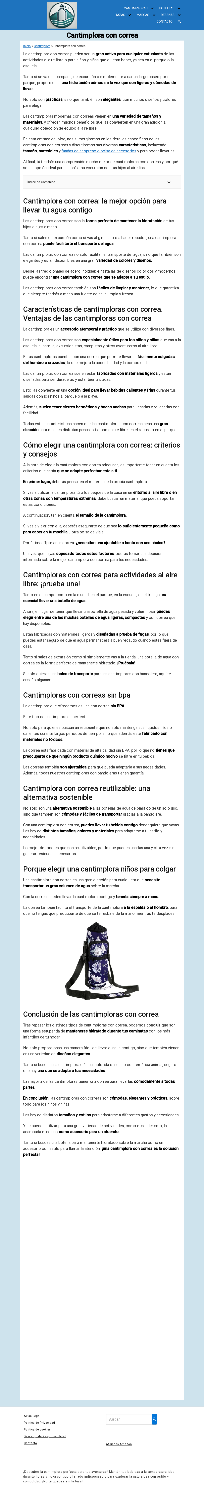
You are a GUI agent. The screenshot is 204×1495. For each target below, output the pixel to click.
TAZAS (120, 15)
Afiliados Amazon (119, 1444)
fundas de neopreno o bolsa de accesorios (99, 151)
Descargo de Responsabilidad (45, 1436)
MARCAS (142, 15)
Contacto (30, 1443)
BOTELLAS (167, 8)
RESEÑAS (168, 15)
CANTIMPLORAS (136, 8)
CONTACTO (165, 21)
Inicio (27, 46)
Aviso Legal (32, 1416)
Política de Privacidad (39, 1422)
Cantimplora (42, 46)
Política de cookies (37, 1429)
